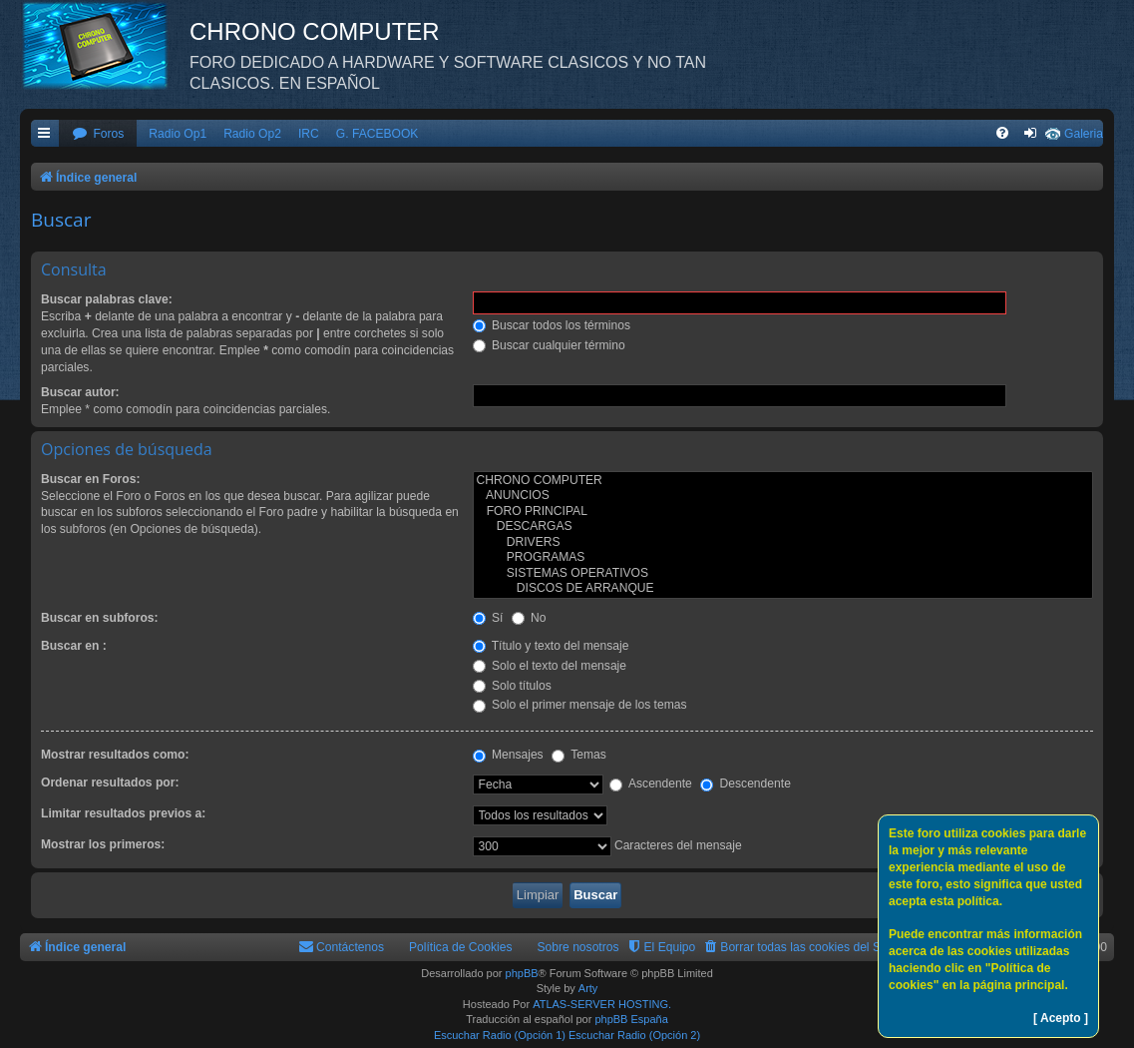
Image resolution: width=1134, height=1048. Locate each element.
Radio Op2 (252, 134)
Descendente (745, 783)
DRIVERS (783, 543)
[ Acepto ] (1060, 1018)
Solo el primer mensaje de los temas (580, 705)
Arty (588, 988)
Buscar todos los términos (552, 325)
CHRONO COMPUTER (783, 481)
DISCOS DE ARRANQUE (783, 589)
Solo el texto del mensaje (550, 666)
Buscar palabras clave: (107, 299)
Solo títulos (512, 686)
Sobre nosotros (578, 947)
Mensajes (508, 755)
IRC (308, 134)
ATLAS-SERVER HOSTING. (602, 1004)
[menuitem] (98, 134)
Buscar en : (74, 646)
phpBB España (630, 1019)
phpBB (522, 973)
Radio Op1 (177, 134)
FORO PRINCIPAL (783, 512)
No (529, 618)
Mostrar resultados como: (115, 755)
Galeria (1083, 134)
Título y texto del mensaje (551, 646)
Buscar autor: (80, 392)
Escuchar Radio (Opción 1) (500, 1035)
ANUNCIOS (783, 496)
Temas (579, 755)
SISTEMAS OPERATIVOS (783, 574)
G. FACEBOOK (377, 134)
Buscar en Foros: (90, 479)
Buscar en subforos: (100, 618)
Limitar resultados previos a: (123, 813)
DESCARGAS (783, 527)
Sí (488, 618)
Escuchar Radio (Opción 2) (634, 1035)
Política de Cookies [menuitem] (461, 947)
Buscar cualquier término (549, 345)
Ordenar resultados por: (110, 782)
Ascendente (650, 783)
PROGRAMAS (783, 558)
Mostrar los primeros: (103, 844)
